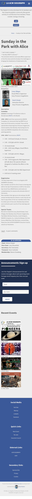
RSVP (10, 116)
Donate (16, 25)
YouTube (16, 407)
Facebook (16, 417)
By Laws (16, 435)
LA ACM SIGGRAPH (15, 3)
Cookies (16, 476)
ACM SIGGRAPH (16, 452)
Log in (3, 231)
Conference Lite (18, 483)
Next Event (16, 431)
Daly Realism (22, 486)
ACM (16, 455)
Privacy (16, 473)
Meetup (16, 410)
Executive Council (16, 438)
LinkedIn (16, 414)
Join (16, 21)
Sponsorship (16, 470)
